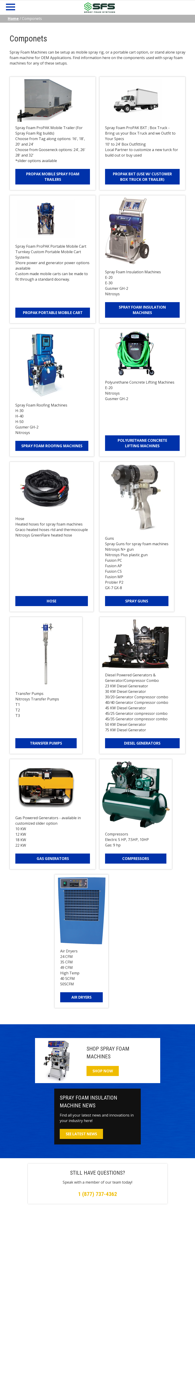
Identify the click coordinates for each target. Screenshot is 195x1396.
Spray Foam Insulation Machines (142, 310)
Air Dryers (81, 997)
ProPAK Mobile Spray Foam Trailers (52, 176)
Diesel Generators (142, 743)
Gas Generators (53, 858)
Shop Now (102, 1070)
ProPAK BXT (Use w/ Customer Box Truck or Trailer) (142, 176)
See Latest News (81, 1133)
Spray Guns (136, 601)
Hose (51, 601)
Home (13, 18)
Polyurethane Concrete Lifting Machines (142, 443)
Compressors (135, 858)
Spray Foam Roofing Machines (51, 445)
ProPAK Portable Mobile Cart (53, 312)
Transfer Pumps (46, 743)
